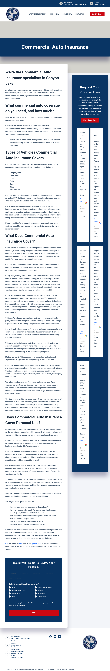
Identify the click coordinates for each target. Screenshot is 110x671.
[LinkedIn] (59, 634)
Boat (13, 596)
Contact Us (81, 14)
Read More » (82, 200)
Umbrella (40, 590)
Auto (13, 587)
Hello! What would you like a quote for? (24, 584)
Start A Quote (97, 14)
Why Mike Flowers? (39, 14)
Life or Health (42, 596)
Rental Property (16, 593)
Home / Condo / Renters (45, 587)
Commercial (66, 14)
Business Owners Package (20, 590)
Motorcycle (41, 593)
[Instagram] (55, 634)
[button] (90, 120)
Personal (54, 14)
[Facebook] (50, 634)
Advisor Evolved (69, 667)
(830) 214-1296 (100, 4)
